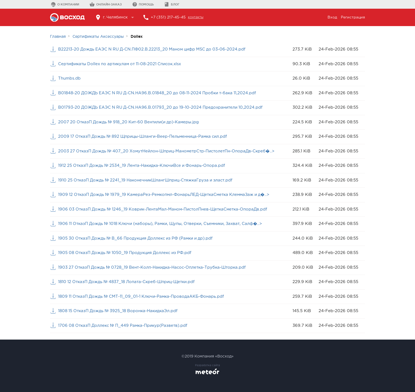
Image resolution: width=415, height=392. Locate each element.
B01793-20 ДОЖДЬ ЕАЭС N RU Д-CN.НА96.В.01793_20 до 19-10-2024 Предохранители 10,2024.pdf (162, 107)
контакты (196, 17)
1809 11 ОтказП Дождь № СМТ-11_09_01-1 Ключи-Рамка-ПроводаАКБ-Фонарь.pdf (143, 296)
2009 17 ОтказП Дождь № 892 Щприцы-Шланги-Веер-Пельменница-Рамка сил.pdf (144, 136)
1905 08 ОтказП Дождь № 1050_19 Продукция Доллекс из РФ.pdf (127, 253)
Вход (332, 17)
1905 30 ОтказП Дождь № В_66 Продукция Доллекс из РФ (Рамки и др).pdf (138, 238)
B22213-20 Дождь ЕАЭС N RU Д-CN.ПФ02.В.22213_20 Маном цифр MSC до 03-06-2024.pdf (153, 49)
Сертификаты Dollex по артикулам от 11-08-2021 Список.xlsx (122, 64)
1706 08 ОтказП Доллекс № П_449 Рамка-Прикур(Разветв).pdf (125, 325)
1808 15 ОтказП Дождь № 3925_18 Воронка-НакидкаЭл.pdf (119, 311)
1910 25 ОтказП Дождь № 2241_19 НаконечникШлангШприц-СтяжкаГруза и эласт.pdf (148, 180)
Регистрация (353, 17)
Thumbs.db (69, 78)
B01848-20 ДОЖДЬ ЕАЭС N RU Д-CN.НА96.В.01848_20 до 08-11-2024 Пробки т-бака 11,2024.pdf (159, 93)
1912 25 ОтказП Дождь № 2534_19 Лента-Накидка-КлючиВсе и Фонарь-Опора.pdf (144, 165)
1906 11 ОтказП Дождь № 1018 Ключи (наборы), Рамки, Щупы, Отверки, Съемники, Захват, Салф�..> (164, 223)
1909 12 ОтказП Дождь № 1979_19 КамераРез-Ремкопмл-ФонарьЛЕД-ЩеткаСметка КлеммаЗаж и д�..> (167, 194)
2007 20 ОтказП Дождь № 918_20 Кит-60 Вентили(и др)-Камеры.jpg (130, 122)
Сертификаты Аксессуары (98, 36)
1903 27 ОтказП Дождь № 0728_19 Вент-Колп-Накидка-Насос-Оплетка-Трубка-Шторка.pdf (154, 267)
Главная (58, 36)
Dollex (137, 36)
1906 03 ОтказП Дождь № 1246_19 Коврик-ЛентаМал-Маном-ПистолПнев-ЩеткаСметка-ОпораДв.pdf (165, 209)
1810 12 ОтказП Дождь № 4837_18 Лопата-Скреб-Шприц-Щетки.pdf (128, 282)
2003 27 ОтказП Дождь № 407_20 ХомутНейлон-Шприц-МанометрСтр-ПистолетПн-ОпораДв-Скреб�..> (169, 151)
